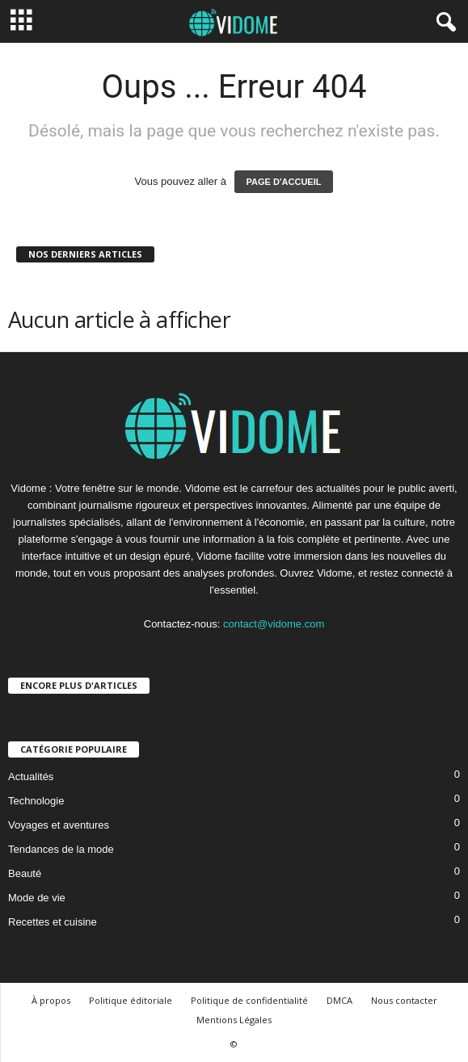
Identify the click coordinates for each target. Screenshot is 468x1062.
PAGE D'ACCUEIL (284, 182)
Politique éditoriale (130, 1000)
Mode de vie (36, 898)
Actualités (30, 776)
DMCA (339, 1000)
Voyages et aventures (58, 825)
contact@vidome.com (273, 624)
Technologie (36, 801)
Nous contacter (404, 1000)
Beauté (24, 873)
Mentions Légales (234, 1020)
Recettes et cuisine (52, 922)
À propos (51, 1000)
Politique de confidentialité (249, 1000)
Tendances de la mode (61, 849)
